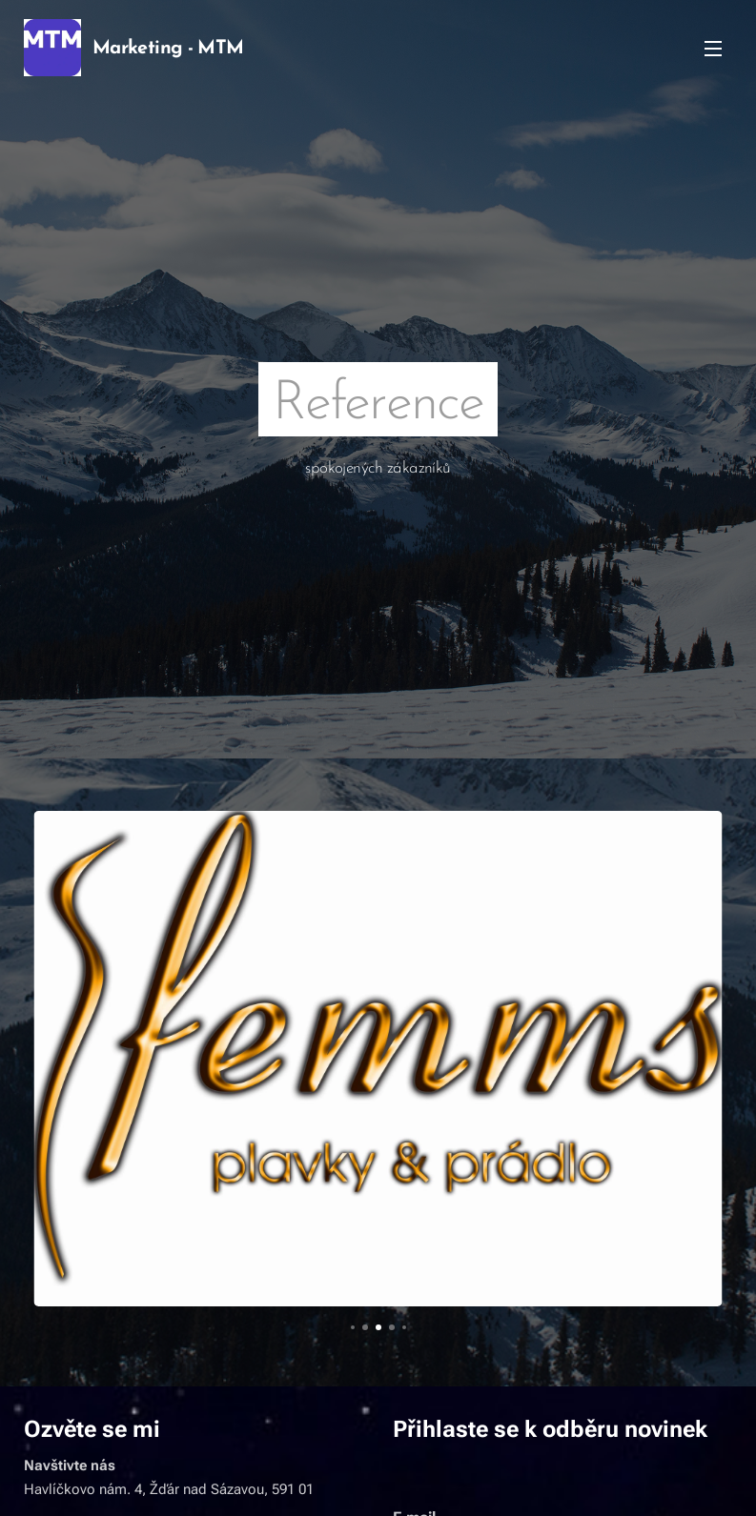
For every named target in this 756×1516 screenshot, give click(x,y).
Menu (713, 49)
